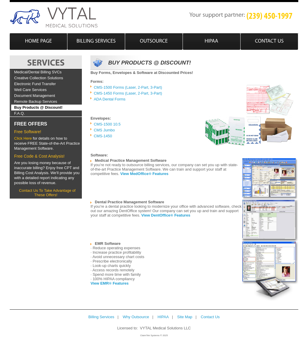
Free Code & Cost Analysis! (39, 156)
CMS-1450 (103, 136)
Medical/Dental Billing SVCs (38, 72)
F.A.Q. (19, 113)
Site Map (184, 317)
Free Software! (27, 131)
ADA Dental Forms (109, 99)
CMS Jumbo (104, 130)
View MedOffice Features (144, 173)
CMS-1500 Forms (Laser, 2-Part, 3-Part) (128, 87)
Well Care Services (30, 90)
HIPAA (163, 317)
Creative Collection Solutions (38, 78)
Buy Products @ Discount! (38, 107)
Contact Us (210, 317)
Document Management (34, 95)
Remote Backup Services (35, 101)
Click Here (23, 138)
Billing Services (101, 317)
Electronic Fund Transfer (35, 84)
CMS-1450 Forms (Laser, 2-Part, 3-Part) (128, 93)
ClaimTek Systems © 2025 (154, 335)
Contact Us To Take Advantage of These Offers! (47, 192)
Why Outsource (136, 317)
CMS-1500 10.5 (107, 124)
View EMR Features (109, 283)
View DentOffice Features (165, 215)
